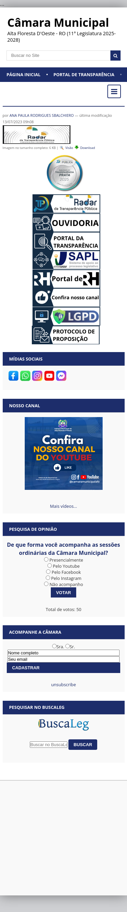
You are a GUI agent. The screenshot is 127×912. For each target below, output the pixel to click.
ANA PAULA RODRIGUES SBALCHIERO (41, 115)
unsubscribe (63, 684)
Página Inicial (23, 74)
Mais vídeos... (63, 506)
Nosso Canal (24, 406)
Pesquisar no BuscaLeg (37, 707)
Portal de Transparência (84, 74)
